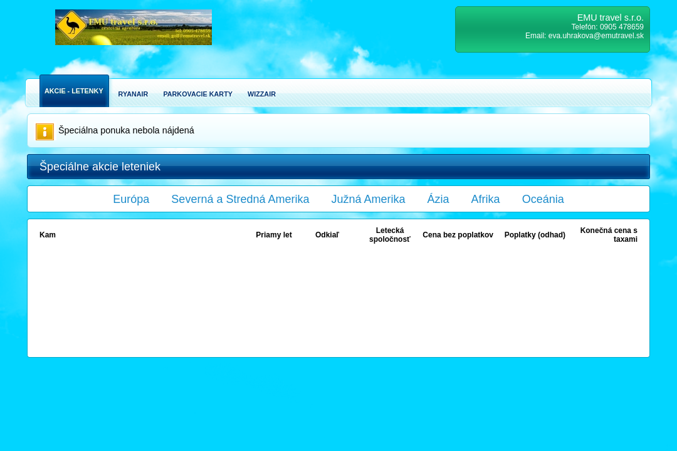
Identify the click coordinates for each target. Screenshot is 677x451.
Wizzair (262, 94)
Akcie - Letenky (74, 91)
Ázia (438, 199)
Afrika (485, 199)
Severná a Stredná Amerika (240, 199)
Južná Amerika (369, 199)
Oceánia (543, 199)
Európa (131, 199)
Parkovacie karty (198, 94)
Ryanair (133, 94)
